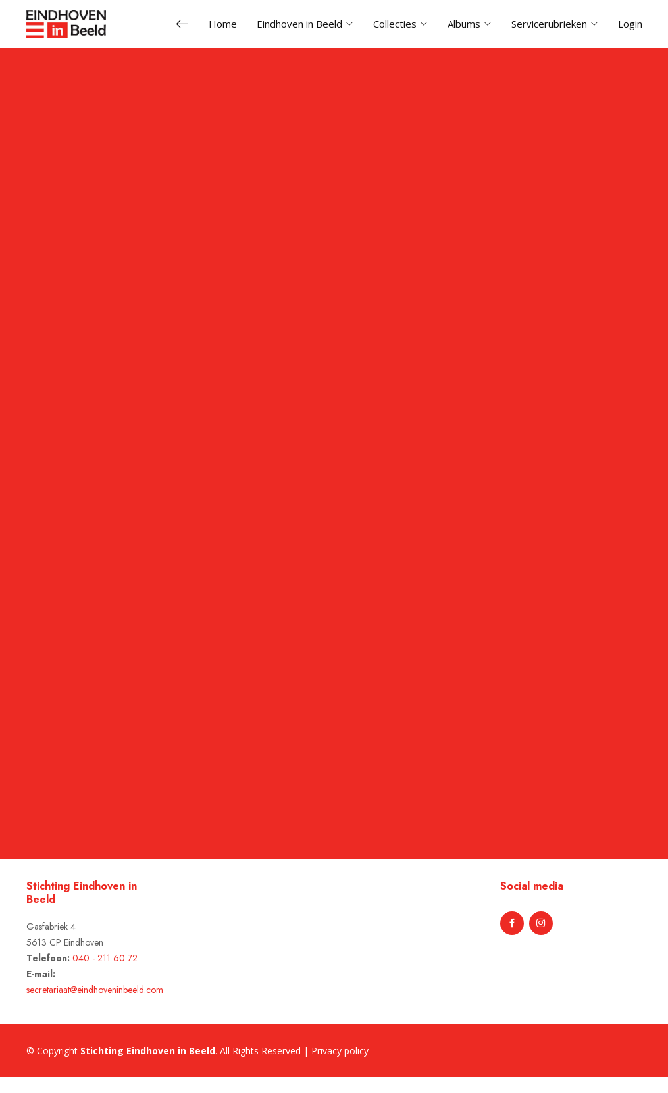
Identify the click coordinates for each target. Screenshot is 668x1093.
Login (630, 23)
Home (223, 23)
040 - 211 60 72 (105, 958)
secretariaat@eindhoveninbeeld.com (94, 989)
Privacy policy (340, 1050)
